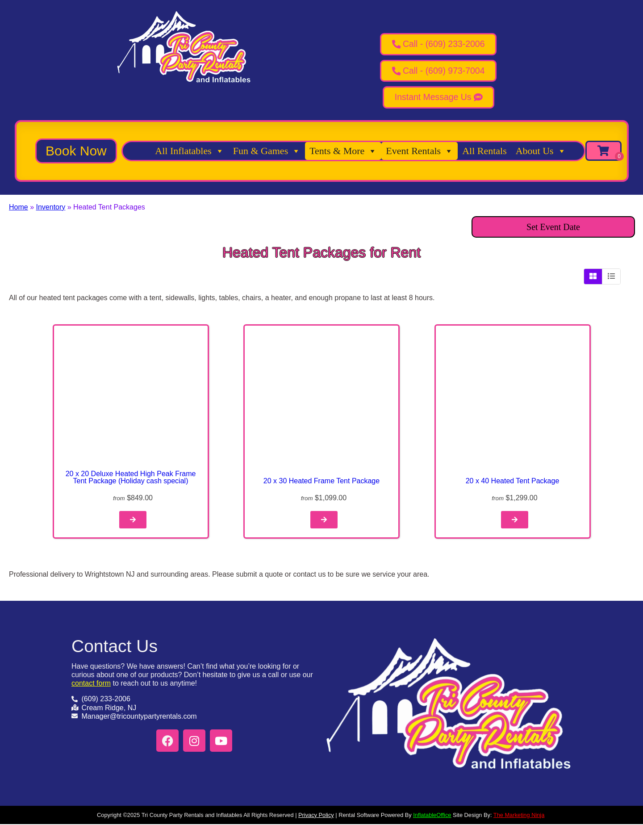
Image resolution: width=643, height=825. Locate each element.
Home (18, 207)
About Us (541, 151)
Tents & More (343, 151)
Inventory (50, 207)
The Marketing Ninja (519, 815)
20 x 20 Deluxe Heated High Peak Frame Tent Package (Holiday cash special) (131, 477)
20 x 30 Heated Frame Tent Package (321, 481)
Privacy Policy (316, 815)
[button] (76, 151)
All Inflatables (189, 151)
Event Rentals (419, 151)
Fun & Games (267, 151)
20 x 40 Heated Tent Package (512, 481)
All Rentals (484, 151)
